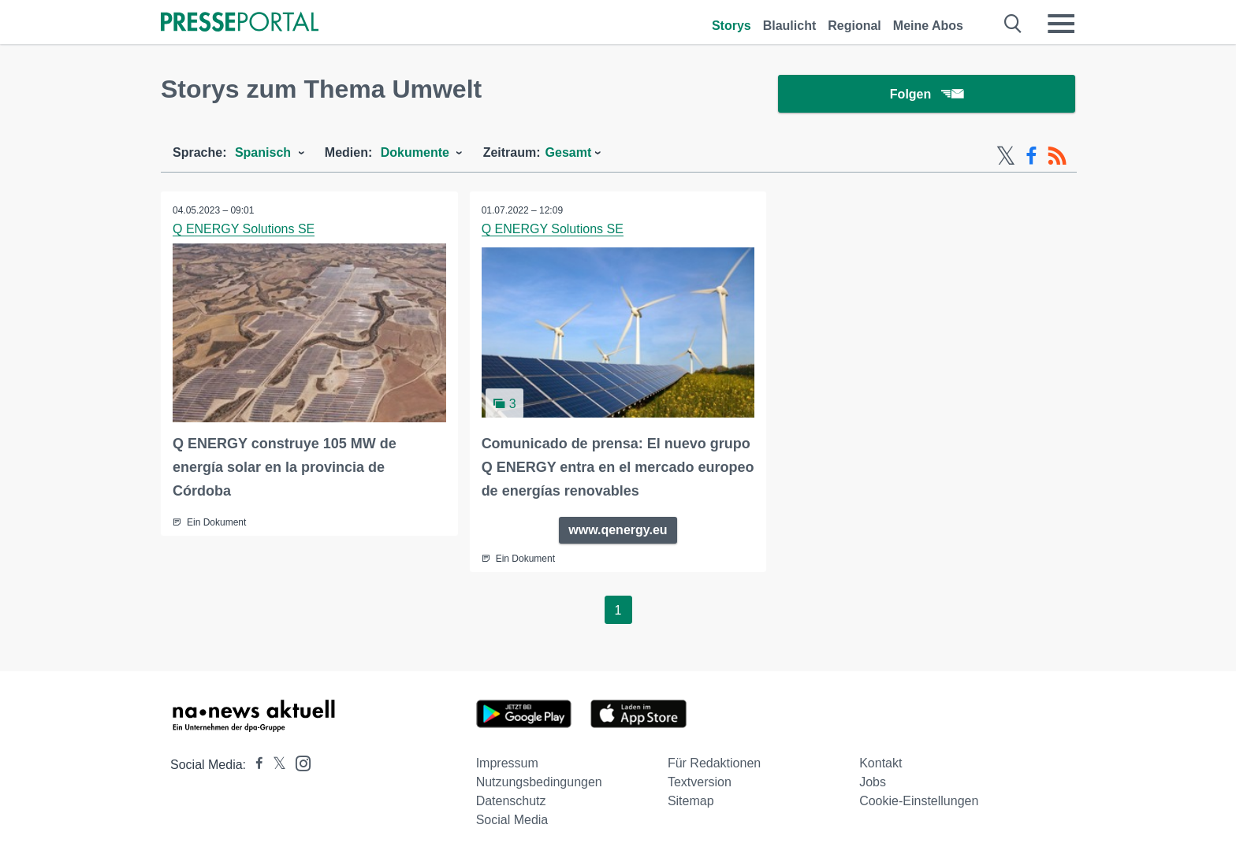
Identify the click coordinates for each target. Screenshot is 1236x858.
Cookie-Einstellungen (918, 801)
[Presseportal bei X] (274, 764)
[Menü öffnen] (1061, 24)
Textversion (700, 782)
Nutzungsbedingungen (539, 782)
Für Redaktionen (714, 763)
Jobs (872, 782)
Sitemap (691, 801)
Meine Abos (928, 25)
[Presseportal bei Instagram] (298, 762)
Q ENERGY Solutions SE (244, 229)
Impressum (507, 763)
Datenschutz (511, 801)
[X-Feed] (1006, 156)
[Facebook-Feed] (1031, 156)
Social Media (512, 819)
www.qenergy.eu (617, 530)
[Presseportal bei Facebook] (254, 764)
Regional (854, 25)
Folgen (926, 94)
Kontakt (880, 763)
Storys (731, 25)
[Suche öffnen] (1013, 24)
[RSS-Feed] (1057, 156)
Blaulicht (790, 25)
